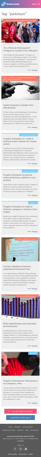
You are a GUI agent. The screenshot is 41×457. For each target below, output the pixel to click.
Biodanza (18, 427)
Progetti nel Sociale (8, 430)
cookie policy (22, 454)
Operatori (20, 430)
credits (30, 454)
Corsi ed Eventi (27, 427)
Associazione (34, 430)
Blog (26, 430)
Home (11, 427)
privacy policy (12, 454)
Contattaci (20, 441)
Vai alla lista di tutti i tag (20, 417)
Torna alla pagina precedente (20, 411)
